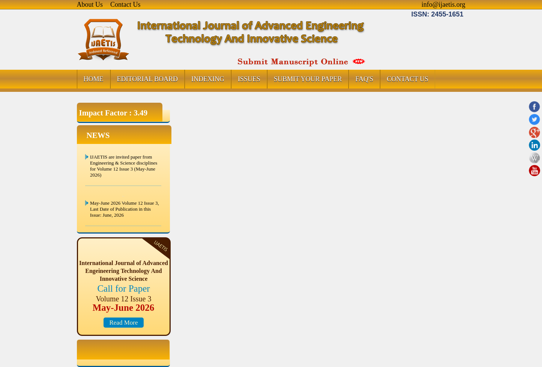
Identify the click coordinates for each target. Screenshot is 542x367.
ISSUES (249, 79)
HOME (94, 79)
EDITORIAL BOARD (147, 79)
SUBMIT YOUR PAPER (308, 79)
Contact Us (125, 4)
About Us (90, 4)
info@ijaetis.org (443, 4)
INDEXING (207, 79)
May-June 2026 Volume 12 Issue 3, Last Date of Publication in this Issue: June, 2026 (124, 209)
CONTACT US (407, 79)
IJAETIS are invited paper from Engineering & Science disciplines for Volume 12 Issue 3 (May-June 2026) (123, 166)
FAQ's (364, 79)
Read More (123, 322)
